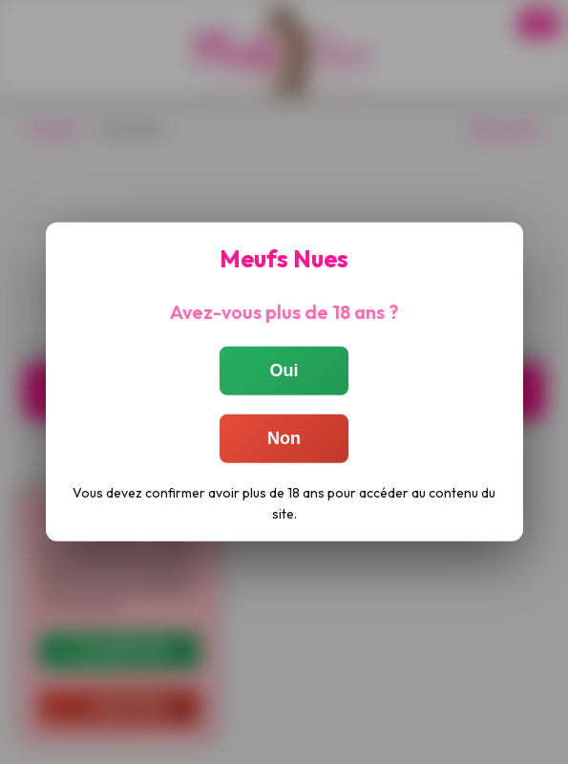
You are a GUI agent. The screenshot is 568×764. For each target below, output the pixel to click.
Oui (284, 370)
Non (284, 438)
